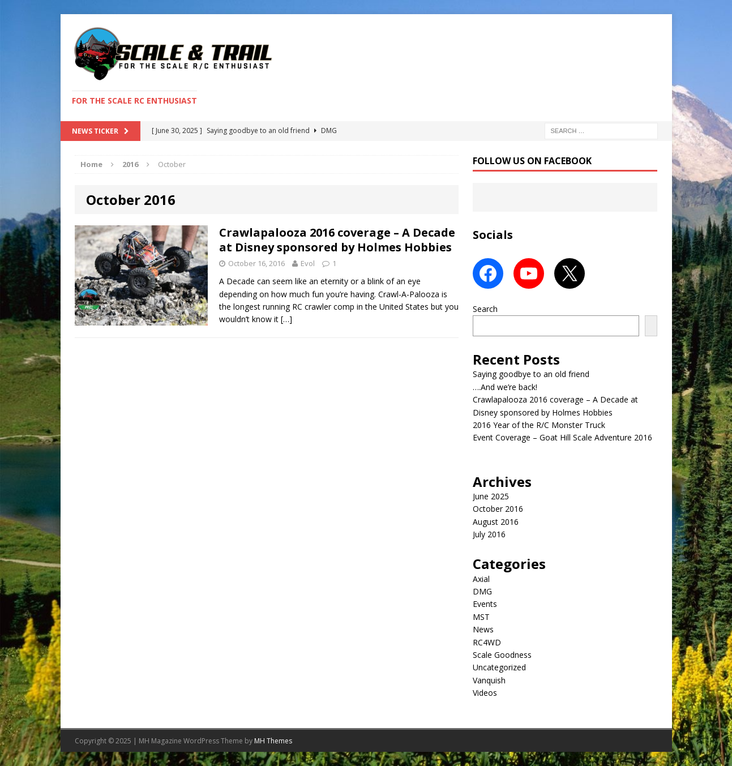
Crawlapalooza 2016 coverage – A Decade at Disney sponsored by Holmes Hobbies (337, 240)
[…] (286, 319)
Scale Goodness (502, 654)
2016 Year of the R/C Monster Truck (539, 425)
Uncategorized (499, 667)
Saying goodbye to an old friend (531, 374)
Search (485, 308)
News (483, 629)
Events (485, 603)
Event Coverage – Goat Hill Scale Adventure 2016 (562, 437)
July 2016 (489, 534)
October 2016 (498, 508)
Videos (485, 692)
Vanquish (489, 680)
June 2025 (491, 496)
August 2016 (496, 521)
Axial (481, 579)
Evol (308, 263)
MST (481, 616)
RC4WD (487, 642)
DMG (482, 591)
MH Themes (273, 741)
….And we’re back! (505, 387)
